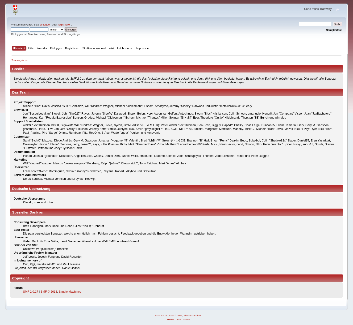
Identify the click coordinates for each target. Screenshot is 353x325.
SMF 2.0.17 (30, 291)
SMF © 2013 (49, 291)
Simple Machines (70, 291)
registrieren (64, 24)
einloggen (45, 24)
